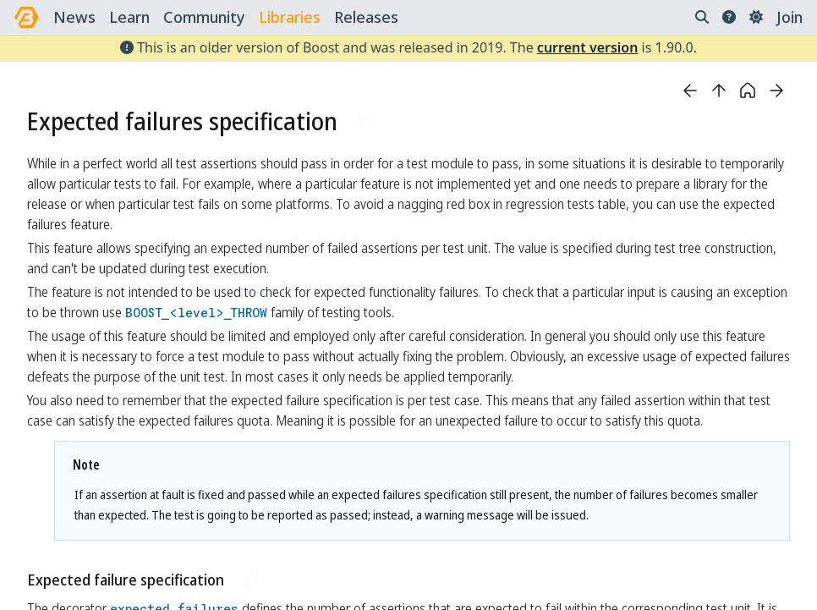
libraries (290, 17)
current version (588, 47)
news (74, 17)
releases (366, 17)
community (204, 17)
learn (129, 17)
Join (789, 17)
